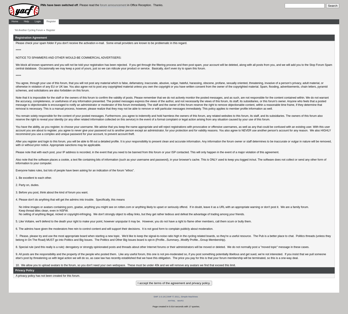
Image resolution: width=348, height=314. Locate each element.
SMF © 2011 (173, 296)
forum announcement (113, 5)
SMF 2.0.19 (159, 296)
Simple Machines (189, 296)
